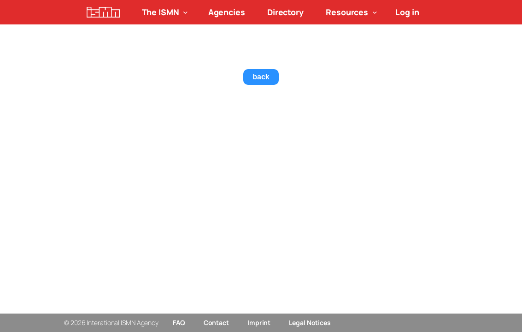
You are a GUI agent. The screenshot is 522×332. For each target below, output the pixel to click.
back (260, 77)
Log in (407, 12)
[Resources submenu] (374, 12)
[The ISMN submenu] (185, 12)
